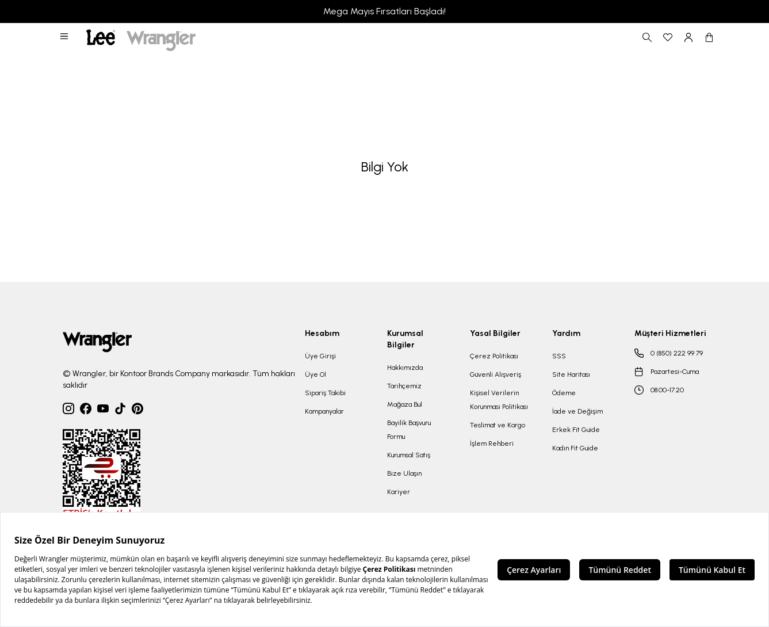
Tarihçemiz (404, 386)
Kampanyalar (324, 411)
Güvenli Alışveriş (495, 374)
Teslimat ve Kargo (497, 425)
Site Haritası (571, 374)
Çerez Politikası (494, 356)
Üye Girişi (320, 356)
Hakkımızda (405, 368)
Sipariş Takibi (325, 393)
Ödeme (564, 393)
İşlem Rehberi (492, 443)
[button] (65, 37)
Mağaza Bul (404, 404)
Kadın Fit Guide (575, 448)
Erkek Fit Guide (576, 430)
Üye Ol (315, 374)
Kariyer (398, 492)
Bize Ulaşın (404, 473)
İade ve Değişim (577, 411)
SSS (559, 356)
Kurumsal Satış (408, 455)
